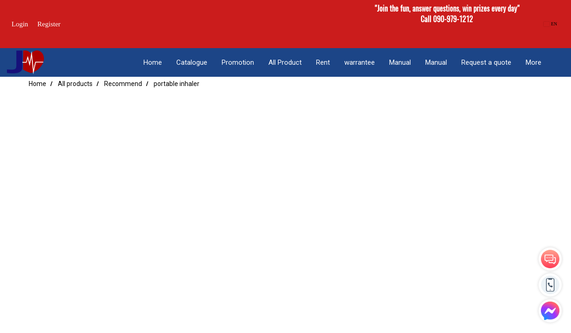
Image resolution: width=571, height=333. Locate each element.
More (533, 62)
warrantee (359, 62)
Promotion (238, 62)
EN (550, 23)
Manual (400, 62)
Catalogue (191, 62)
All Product (285, 62)
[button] (556, 62)
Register (49, 24)
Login (20, 24)
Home (152, 62)
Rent (323, 62)
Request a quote (486, 62)
